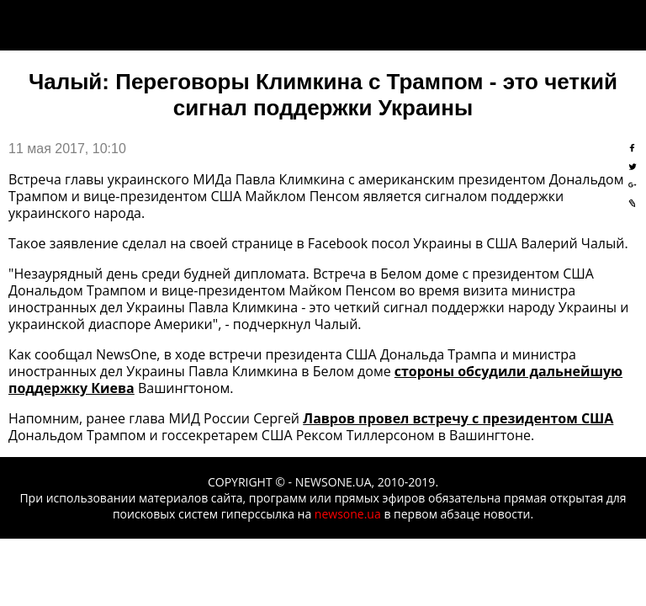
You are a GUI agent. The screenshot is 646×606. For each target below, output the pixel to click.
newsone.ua (348, 514)
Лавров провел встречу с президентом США (458, 418)
